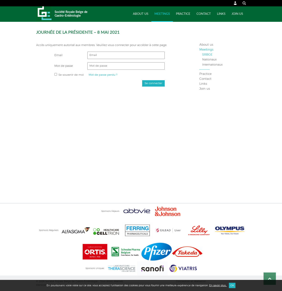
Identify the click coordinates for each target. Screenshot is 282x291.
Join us (237, 13)
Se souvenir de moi (71, 75)
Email (58, 55)
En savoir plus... (218, 285)
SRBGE (207, 54)
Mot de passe (63, 66)
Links (221, 13)
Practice (183, 13)
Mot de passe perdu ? (103, 75)
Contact (203, 13)
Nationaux (209, 59)
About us (140, 13)
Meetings (162, 13)
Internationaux (212, 64)
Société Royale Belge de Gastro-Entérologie (71, 13)
